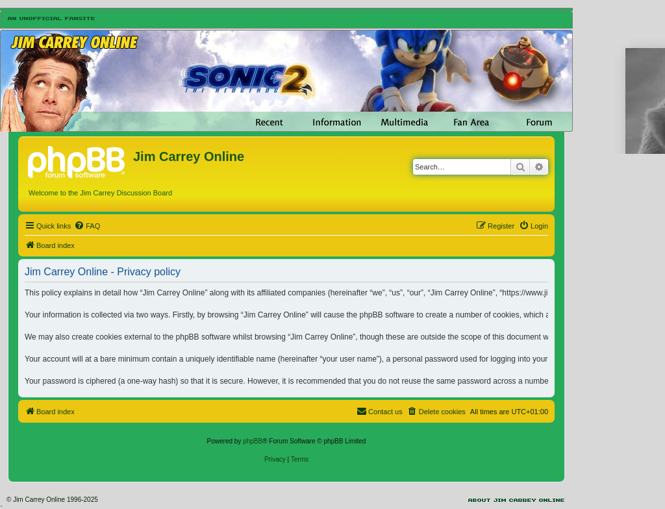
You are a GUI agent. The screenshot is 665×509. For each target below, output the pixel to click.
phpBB (252, 441)
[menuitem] (87, 226)
